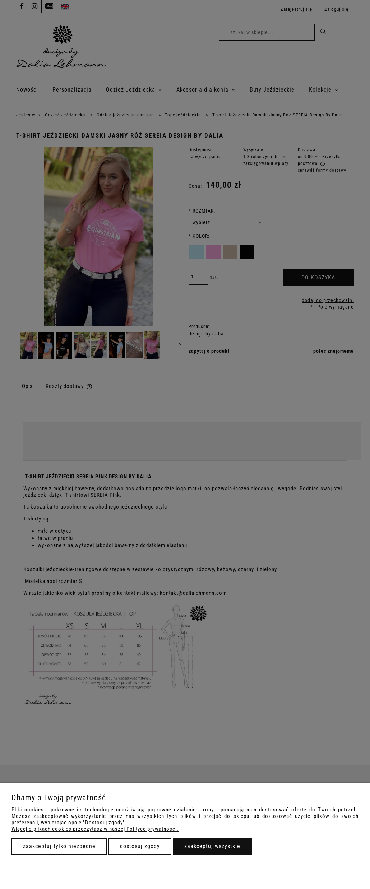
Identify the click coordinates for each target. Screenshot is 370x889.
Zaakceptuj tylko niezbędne (59, 846)
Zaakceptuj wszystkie (212, 846)
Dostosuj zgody (140, 846)
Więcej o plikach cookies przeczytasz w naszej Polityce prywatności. (95, 829)
